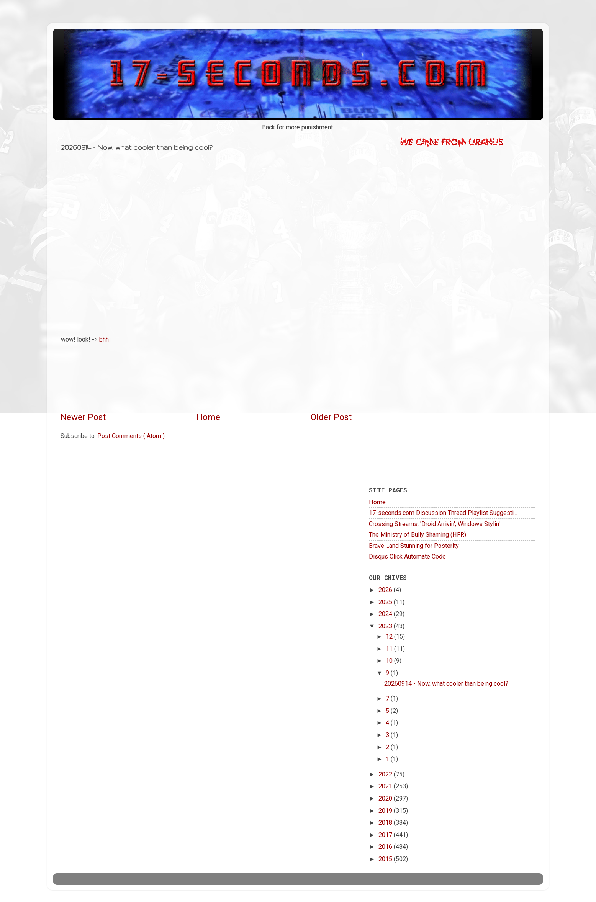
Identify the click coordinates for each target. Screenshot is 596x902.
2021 (386, 786)
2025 (386, 602)
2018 (386, 822)
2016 (386, 846)
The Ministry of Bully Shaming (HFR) (417, 534)
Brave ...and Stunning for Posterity (414, 545)
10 (390, 660)
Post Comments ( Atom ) (131, 436)
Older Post (331, 417)
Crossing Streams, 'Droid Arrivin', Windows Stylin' (434, 524)
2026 (386, 589)
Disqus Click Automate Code (407, 556)
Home (208, 417)
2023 (386, 626)
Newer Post (83, 417)
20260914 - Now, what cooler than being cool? (446, 683)
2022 (386, 774)
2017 (386, 834)
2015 (386, 859)
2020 (386, 798)
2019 (386, 810)
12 (390, 636)
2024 (386, 614)
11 (390, 648)
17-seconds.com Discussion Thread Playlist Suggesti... (443, 512)
